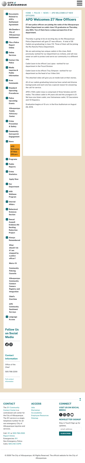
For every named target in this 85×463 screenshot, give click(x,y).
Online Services (12, 53)
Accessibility (36, 413)
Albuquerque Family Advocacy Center (14, 112)
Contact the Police (14, 61)
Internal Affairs (12, 203)
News (46, 13)
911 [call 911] (16, 438)
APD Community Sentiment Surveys (14, 308)
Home (28, 13)
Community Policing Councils (14, 271)
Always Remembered (14, 239)
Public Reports (12, 165)
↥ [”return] (80, 399)
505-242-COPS (14, 444)
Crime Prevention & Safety (13, 124)
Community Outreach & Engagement (14, 134)
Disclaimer (35, 410)
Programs (13, 159)
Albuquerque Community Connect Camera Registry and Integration (14, 285)
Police (37, 13)
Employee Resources (40, 415)
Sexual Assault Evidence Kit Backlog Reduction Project (14, 226)
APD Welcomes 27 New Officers (15, 150)
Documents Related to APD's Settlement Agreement (13, 19)
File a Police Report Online (14, 45)
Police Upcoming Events (13, 100)
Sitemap (34, 418)
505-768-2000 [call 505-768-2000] (19, 433)
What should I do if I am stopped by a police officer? (14, 251)
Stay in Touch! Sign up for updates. (69, 424)
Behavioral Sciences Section (13, 212)
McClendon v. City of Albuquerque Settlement (14, 33)
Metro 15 (13, 263)
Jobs (33, 407)
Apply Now (13, 179)
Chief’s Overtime (13, 297)
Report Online (9, 436)
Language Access (13, 318)
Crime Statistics (13, 173)
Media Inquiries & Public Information (14, 72)
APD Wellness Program (12, 194)
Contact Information (11, 357)
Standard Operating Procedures (14, 90)
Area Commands (13, 81)
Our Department (14, 185)
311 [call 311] (9, 433)
